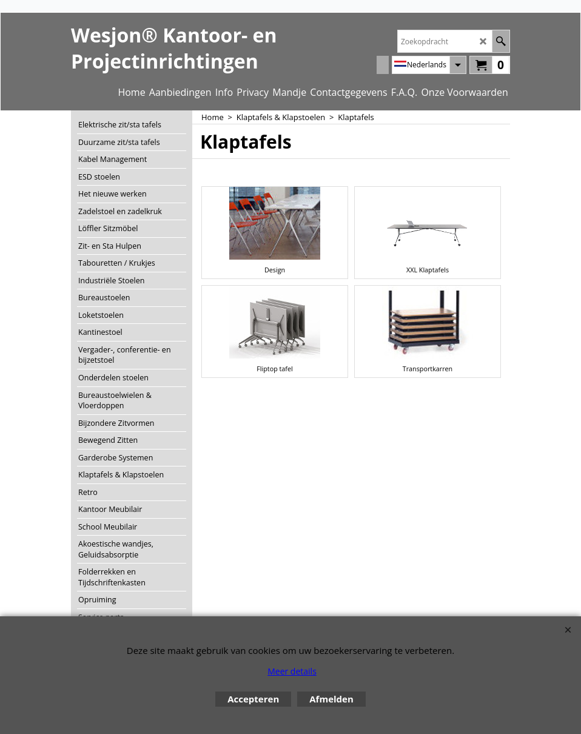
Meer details (292, 671)
